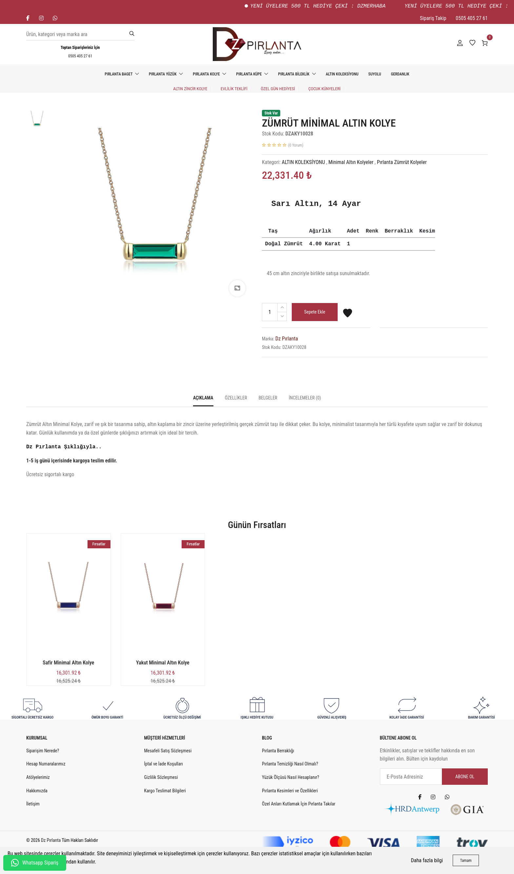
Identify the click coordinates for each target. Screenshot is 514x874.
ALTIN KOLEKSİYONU (342, 74)
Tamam (465, 860)
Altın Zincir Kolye (190, 88)
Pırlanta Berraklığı (278, 750)
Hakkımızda (37, 790)
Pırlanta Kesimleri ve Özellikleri (290, 790)
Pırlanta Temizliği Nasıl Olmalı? (290, 763)
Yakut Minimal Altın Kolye (162, 663)
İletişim (33, 803)
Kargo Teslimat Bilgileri (165, 790)
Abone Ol (464, 776)
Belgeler (268, 397)
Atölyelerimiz (38, 777)
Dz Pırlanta (286, 338)
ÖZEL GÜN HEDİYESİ (278, 88)
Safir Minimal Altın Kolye (68, 663)
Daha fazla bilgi (427, 860)
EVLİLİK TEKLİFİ (234, 88)
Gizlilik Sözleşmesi (161, 777)
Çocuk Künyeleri (324, 88)
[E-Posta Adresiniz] (434, 776)
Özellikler (236, 397)
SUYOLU (374, 74)
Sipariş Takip (433, 18)
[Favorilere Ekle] (347, 316)
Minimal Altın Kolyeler (350, 162)
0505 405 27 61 (472, 18)
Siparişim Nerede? (42, 750)
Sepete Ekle (314, 312)
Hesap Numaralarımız (45, 763)
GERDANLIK (400, 74)
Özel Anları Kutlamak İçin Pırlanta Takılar (298, 803)
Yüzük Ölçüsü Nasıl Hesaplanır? (290, 777)
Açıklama (203, 397)
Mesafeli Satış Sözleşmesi (168, 750)
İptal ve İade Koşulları (163, 763)
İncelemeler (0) (305, 397)
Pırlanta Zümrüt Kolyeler (402, 162)
